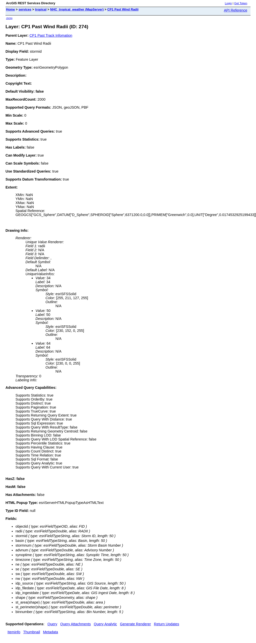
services (24, 9)
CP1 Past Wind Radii (122, 9)
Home (10, 9)
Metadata (50, 632)
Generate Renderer (135, 624)
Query (52, 624)
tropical (40, 9)
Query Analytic (105, 624)
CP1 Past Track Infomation (50, 35)
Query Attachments (75, 624)
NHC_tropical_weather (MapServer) (77, 9)
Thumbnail (31, 632)
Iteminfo (13, 632)
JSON (9, 18)
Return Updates (166, 624)
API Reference (235, 10)
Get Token (240, 3)
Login (228, 3)
